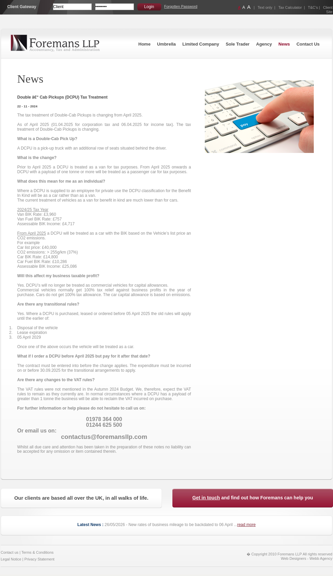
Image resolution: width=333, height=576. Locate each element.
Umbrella (166, 44)
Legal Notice (11, 559)
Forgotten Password (180, 6)
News (284, 44)
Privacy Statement (39, 559)
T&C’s (313, 7)
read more (246, 524)
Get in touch (206, 497)
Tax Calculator (290, 7)
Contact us (10, 552)
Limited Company (200, 44)
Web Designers (293, 558)
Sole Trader (238, 44)
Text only (265, 7)
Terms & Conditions (37, 552)
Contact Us (308, 44)
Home (144, 44)
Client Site (327, 9)
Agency (264, 44)
